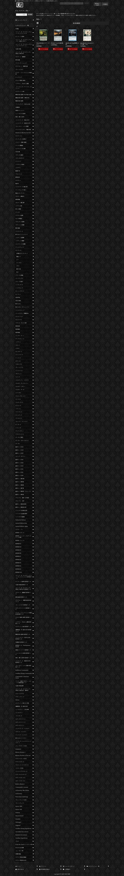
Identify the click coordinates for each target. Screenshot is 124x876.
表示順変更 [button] (76, 23)
